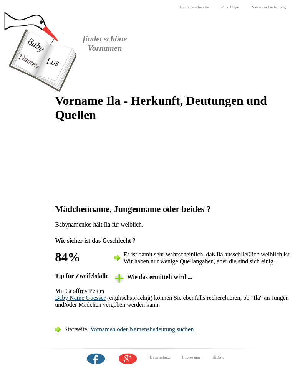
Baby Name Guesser (80, 297)
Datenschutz (160, 357)
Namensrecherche (194, 7)
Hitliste (218, 357)
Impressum (191, 357)
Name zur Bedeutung (268, 7)
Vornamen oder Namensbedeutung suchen (142, 329)
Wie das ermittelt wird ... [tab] (159, 277)
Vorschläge (230, 7)
